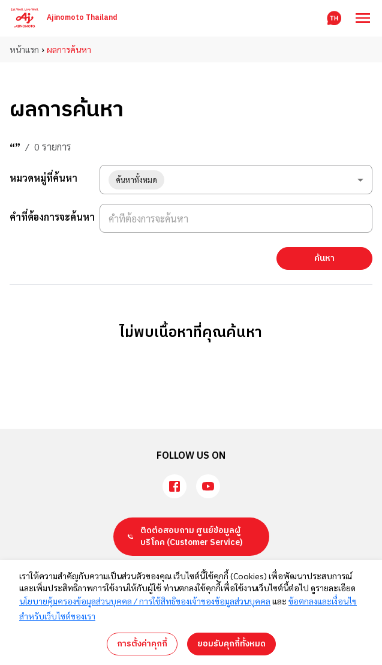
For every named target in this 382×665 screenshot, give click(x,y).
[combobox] (236, 180)
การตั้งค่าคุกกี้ (142, 644)
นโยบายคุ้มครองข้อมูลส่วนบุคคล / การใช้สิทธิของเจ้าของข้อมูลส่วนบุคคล (144, 600)
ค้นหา (324, 258)
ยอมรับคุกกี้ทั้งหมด (231, 644)
